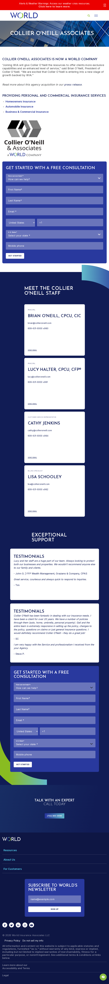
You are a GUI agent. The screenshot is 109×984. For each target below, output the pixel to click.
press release (72, 84)
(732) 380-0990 (54, 816)
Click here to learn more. (54, 6)
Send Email (43, 350)
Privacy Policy (12, 940)
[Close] (105, 5)
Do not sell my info (32, 940)
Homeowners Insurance (20, 101)
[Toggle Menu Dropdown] (54, 850)
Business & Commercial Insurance (27, 111)
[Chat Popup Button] (103, 977)
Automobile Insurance (19, 106)
